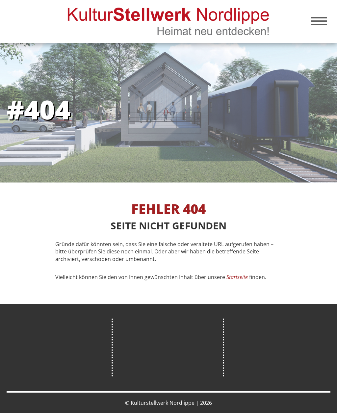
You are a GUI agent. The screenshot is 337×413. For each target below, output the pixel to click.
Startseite (237, 277)
